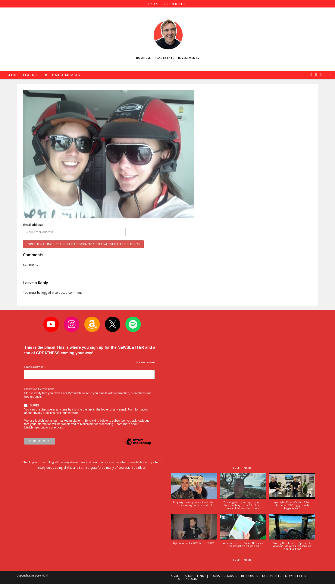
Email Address (35, 367)
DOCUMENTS (271, 576)
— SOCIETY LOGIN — (186, 579)
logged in (47, 293)
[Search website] (331, 75)
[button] (247, 467)
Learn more (122, 424)
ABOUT (176, 576)
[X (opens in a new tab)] (310, 74)
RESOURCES (249, 576)
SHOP (189, 576)
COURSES (230, 576)
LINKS (201, 576)
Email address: (33, 225)
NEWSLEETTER (295, 576)
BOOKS (214, 576)
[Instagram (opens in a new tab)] (316, 74)
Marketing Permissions (39, 389)
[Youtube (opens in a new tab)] (321, 74)
